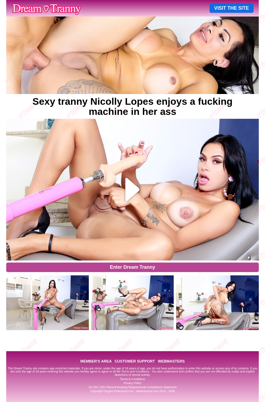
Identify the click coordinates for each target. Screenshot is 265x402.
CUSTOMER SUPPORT (134, 361)
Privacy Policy (132, 383)
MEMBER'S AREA (96, 361)
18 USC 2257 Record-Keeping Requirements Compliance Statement (132, 387)
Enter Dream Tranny (132, 267)
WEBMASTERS (171, 361)
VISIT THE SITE (231, 8)
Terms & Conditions (132, 379)
